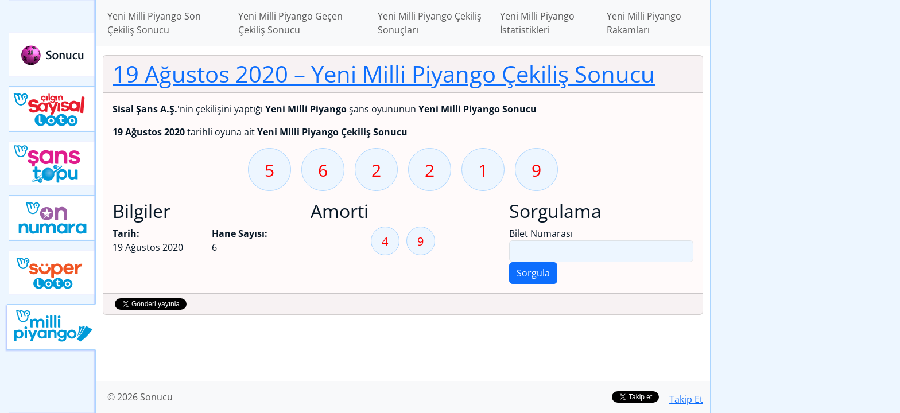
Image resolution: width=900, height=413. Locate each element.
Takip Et (686, 399)
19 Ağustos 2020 (384, 73)
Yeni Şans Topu (52, 163)
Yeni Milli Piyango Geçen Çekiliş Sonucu (290, 23)
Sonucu (52, 54)
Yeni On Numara (52, 218)
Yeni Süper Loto (52, 272)
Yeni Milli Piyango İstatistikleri (537, 23)
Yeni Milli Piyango (51, 327)
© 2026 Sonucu (140, 397)
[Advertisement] (805, 181)
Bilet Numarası (541, 233)
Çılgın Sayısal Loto (52, 109)
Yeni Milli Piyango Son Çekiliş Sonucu (154, 23)
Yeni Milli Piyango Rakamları (644, 23)
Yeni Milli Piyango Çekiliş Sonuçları (430, 23)
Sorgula (533, 273)
